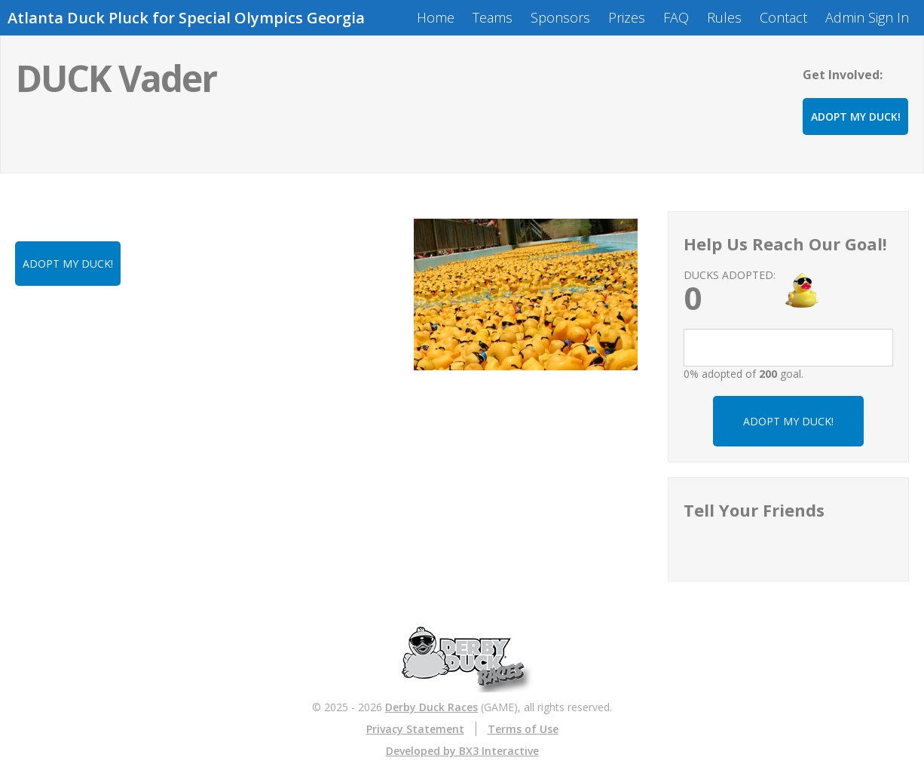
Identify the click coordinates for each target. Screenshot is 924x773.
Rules (724, 17)
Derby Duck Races (431, 707)
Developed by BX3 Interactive (462, 751)
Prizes (626, 17)
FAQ (676, 17)
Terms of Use (523, 729)
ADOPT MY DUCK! (856, 116)
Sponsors (560, 17)
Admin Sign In (867, 17)
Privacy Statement (415, 729)
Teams (492, 17)
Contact (783, 17)
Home (435, 17)
